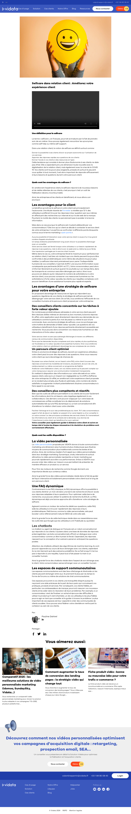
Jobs (72, 789)
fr (3, 2)
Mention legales (75, 810)
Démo (75, 764)
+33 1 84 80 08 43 (122, 2)
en (7, 2)
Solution (36, 8)
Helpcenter (75, 785)
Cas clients (49, 8)
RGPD (65, 810)
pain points (67, 232)
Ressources (85, 8)
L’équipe (51, 789)
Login (120, 775)
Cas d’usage (23, 8)
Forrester (66, 210)
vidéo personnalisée (44, 444)
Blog (74, 8)
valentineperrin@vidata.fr (103, 2)
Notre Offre (63, 8)
